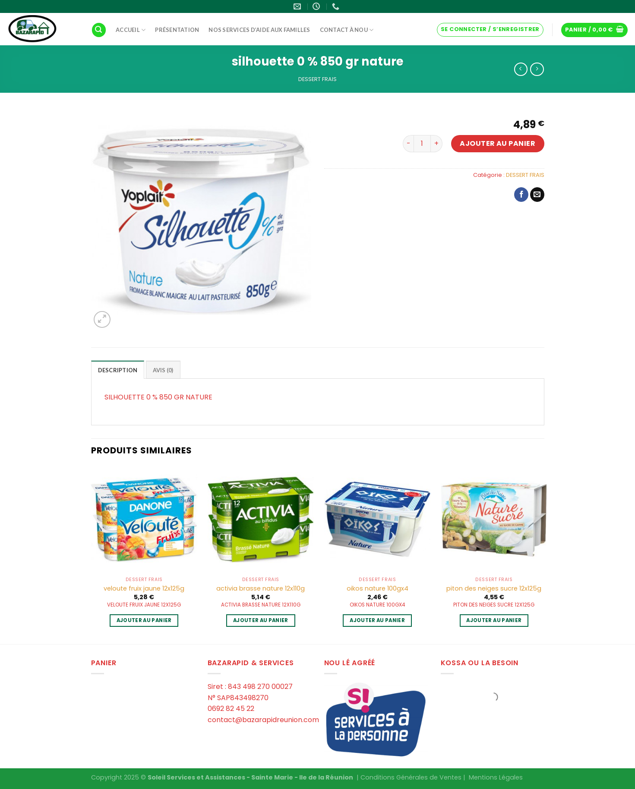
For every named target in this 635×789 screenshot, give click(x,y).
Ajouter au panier (497, 143)
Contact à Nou (347, 30)
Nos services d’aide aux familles (259, 29)
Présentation (177, 29)
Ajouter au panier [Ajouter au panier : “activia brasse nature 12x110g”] (260, 620)
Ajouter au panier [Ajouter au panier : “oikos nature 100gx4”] (377, 620)
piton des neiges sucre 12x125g (493, 589)
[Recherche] (99, 30)
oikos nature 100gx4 (377, 589)
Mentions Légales (496, 777)
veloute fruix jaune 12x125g (144, 589)
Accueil (130, 30)
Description (118, 370)
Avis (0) (163, 370)
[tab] (118, 370)
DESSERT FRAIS (317, 79)
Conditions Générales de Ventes (410, 777)
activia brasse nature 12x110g (260, 589)
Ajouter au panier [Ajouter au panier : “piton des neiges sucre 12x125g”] (493, 620)
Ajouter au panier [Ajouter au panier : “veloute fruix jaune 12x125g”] (144, 620)
